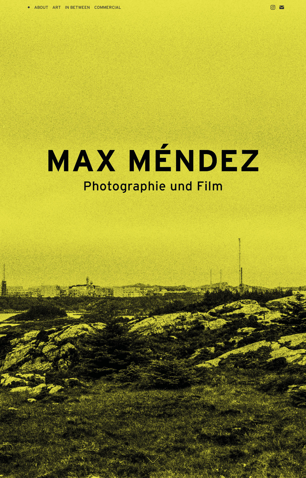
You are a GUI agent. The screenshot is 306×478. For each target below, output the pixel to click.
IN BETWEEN (77, 7)
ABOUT (41, 7)
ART (56, 7)
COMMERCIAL (107, 7)
